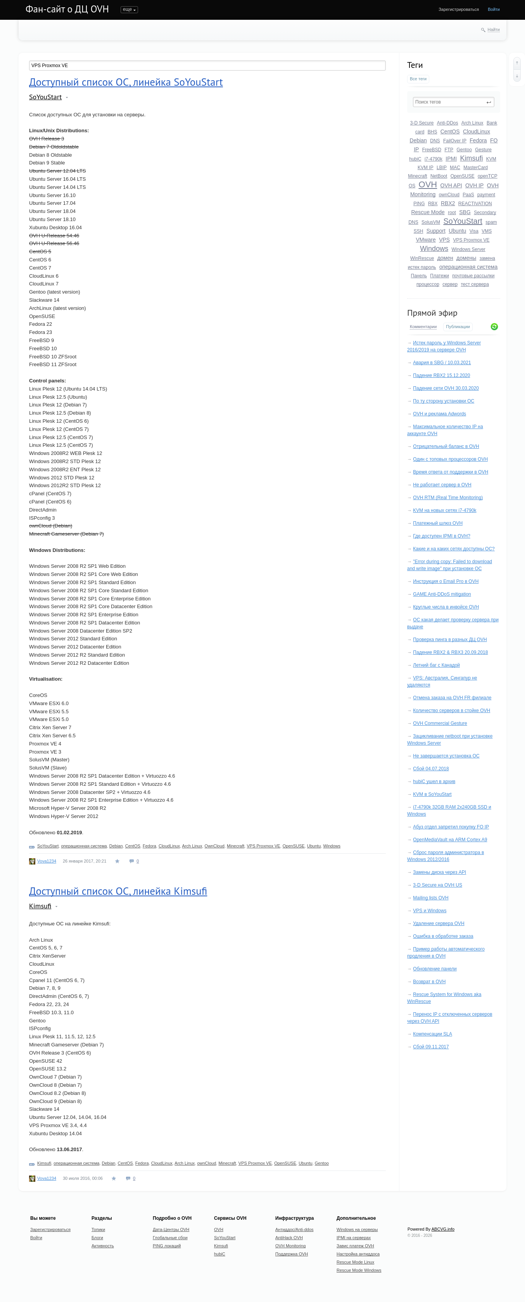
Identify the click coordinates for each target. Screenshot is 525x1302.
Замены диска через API (439, 872)
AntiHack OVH (289, 1237)
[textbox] (453, 102)
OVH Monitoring (290, 1245)
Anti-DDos (447, 123)
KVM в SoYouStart (432, 794)
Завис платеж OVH (355, 1245)
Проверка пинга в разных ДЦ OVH (450, 639)
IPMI (451, 159)
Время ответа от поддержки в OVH (450, 472)
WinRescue (422, 258)
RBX (433, 203)
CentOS (450, 131)
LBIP (442, 167)
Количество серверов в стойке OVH (451, 710)
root (452, 212)
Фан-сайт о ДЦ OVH (67, 9)
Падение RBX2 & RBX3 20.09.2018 (450, 652)
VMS (487, 231)
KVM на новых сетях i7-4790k (444, 510)
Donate (286, 9)
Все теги (418, 78)
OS (412, 185)
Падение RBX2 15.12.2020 (441, 375)
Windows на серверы (357, 1229)
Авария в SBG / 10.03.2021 (442, 362)
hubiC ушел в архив (434, 781)
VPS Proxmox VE (471, 240)
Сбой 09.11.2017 (431, 1047)
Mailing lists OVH (430, 898)
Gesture (483, 149)
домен (445, 258)
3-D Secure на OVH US (437, 885)
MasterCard (475, 167)
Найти (494, 29)
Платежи (439, 275)
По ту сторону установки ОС (443, 401)
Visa (474, 231)
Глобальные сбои (170, 1237)
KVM (491, 159)
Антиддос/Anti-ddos (294, 1229)
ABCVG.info (443, 1229)
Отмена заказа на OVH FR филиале (452, 697)
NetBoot (438, 176)
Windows (434, 248)
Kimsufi (471, 158)
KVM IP (425, 167)
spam (491, 222)
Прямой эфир (432, 312)
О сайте (261, 9)
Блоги (150, 9)
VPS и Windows (429, 910)
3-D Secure (422, 123)
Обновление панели (434, 969)
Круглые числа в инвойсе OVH (446, 607)
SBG (465, 212)
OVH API (451, 185)
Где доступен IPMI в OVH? (441, 536)
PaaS (468, 194)
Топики (128, 9)
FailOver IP (454, 141)
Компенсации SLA (432, 1034)
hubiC (415, 159)
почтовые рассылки (473, 275)
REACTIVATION (475, 203)
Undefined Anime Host (221, 9)
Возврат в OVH (429, 981)
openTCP (487, 176)
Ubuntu (457, 231)
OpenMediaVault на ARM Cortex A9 (450, 839)
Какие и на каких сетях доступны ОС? (453, 549)
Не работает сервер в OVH (442, 485)
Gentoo (463, 149)
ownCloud (449, 194)
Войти (494, 9)
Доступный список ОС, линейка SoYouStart (126, 81)
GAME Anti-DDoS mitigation (442, 594)
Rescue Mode (427, 212)
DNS (435, 141)
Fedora (478, 140)
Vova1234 (46, 861)
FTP (448, 149)
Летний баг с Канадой (436, 665)
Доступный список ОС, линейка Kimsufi (118, 890)
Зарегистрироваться (459, 9)
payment (486, 194)
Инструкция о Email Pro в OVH (445, 581)
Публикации (458, 326)
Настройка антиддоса (358, 1254)
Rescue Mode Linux (355, 1262)
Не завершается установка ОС (446, 756)
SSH (418, 231)
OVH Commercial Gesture (440, 723)
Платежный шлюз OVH (438, 523)
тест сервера (475, 284)
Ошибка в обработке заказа (443, 936)
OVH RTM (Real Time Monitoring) (448, 497)
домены (466, 258)
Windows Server (468, 249)
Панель (419, 275)
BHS (432, 132)
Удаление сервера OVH (438, 923)
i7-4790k (433, 159)
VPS (444, 240)
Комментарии (423, 326)
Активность (177, 9)
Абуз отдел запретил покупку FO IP (451, 827)
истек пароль (422, 267)
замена (487, 258)
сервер (450, 284)
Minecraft (417, 176)
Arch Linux (472, 123)
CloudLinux (476, 131)
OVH (428, 184)
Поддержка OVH (291, 1254)
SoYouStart (462, 221)
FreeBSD (431, 149)
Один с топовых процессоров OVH (450, 459)
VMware (425, 240)
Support (436, 231)
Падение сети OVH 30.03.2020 (446, 388)
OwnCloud (215, 846)
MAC (455, 167)
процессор (427, 284)
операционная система (468, 267)
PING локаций (167, 1245)
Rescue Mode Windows (359, 1270)
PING (419, 203)
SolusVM (430, 222)
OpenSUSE (463, 176)
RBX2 (448, 203)
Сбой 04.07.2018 (431, 768)
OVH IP (474, 185)
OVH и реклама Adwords (439, 414)
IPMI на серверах (354, 1237)
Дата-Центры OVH (171, 1229)
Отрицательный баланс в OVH (446, 446)
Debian (418, 140)
